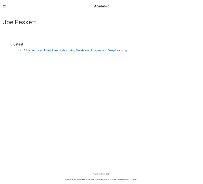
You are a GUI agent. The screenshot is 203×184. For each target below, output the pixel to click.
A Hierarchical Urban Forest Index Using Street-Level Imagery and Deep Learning (75, 50)
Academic (101, 6)
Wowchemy (81, 179)
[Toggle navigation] (4, 6)
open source (100, 179)
